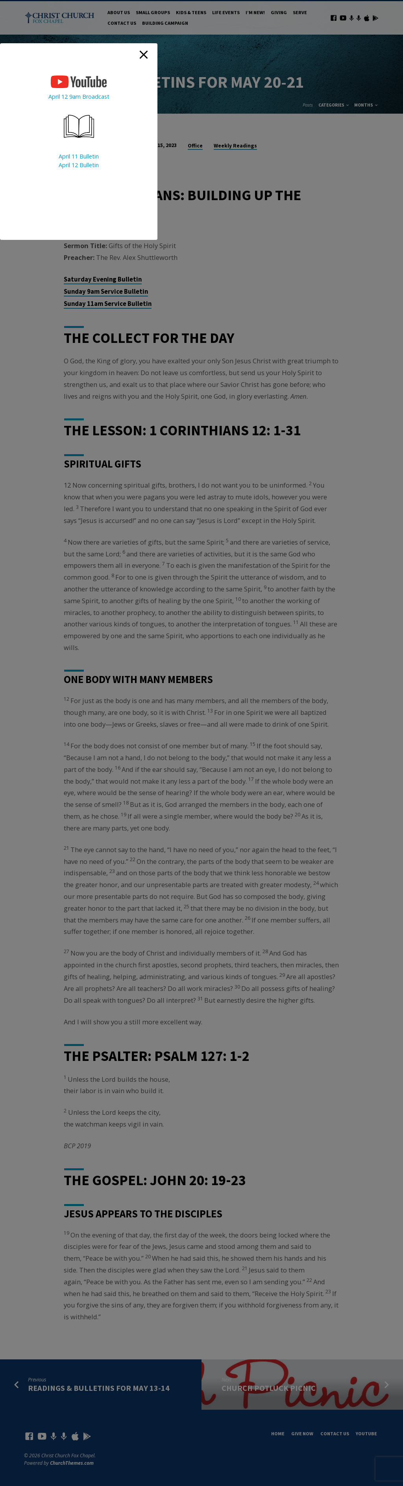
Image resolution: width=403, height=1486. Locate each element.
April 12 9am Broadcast (78, 96)
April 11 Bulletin (79, 156)
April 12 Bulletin (79, 165)
